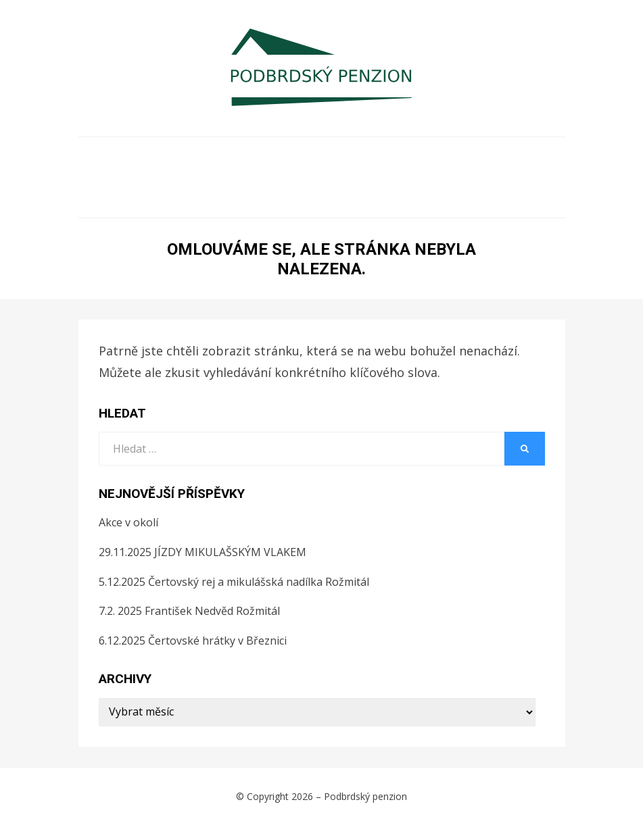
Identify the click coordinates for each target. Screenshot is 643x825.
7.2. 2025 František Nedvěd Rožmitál (189, 610)
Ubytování (206, 157)
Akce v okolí (490, 177)
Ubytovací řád (256, 177)
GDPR (381, 197)
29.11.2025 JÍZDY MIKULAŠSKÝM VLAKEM (202, 552)
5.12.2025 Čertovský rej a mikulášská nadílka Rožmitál (234, 581)
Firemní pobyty (316, 157)
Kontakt (454, 197)
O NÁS (125, 157)
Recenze (308, 197)
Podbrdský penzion (365, 796)
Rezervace (147, 177)
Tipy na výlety (376, 177)
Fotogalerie (432, 157)
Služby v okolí (206, 197)
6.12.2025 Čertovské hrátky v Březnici (193, 640)
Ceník (518, 157)
